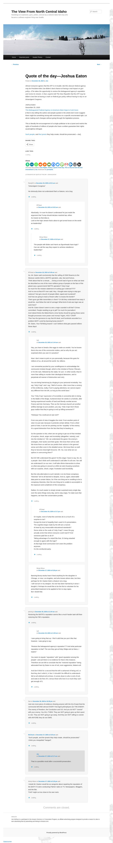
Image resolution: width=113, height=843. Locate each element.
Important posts (24, 57)
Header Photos (37, 57)
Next (99, 64)
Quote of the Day (58, 167)
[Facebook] (53, 164)
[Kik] (79, 164)
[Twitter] (58, 164)
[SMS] (62, 164)
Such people (30, 134)
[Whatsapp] (36, 164)
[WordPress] (75, 164)
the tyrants (42, 134)
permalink (50, 169)
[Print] (45, 164)
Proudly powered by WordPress (56, 832)
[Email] (49, 164)
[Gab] (27, 164)
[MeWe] (32, 164)
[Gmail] (66, 164)
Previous (15, 64)
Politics (50, 167)
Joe (47, 81)
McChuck (31, 735)
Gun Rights (43, 167)
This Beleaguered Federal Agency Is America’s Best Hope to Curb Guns (51, 110)
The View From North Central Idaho (39, 11)
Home (14, 57)
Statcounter (7, 841)
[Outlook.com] (71, 164)
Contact (48, 57)
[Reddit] (40, 164)
